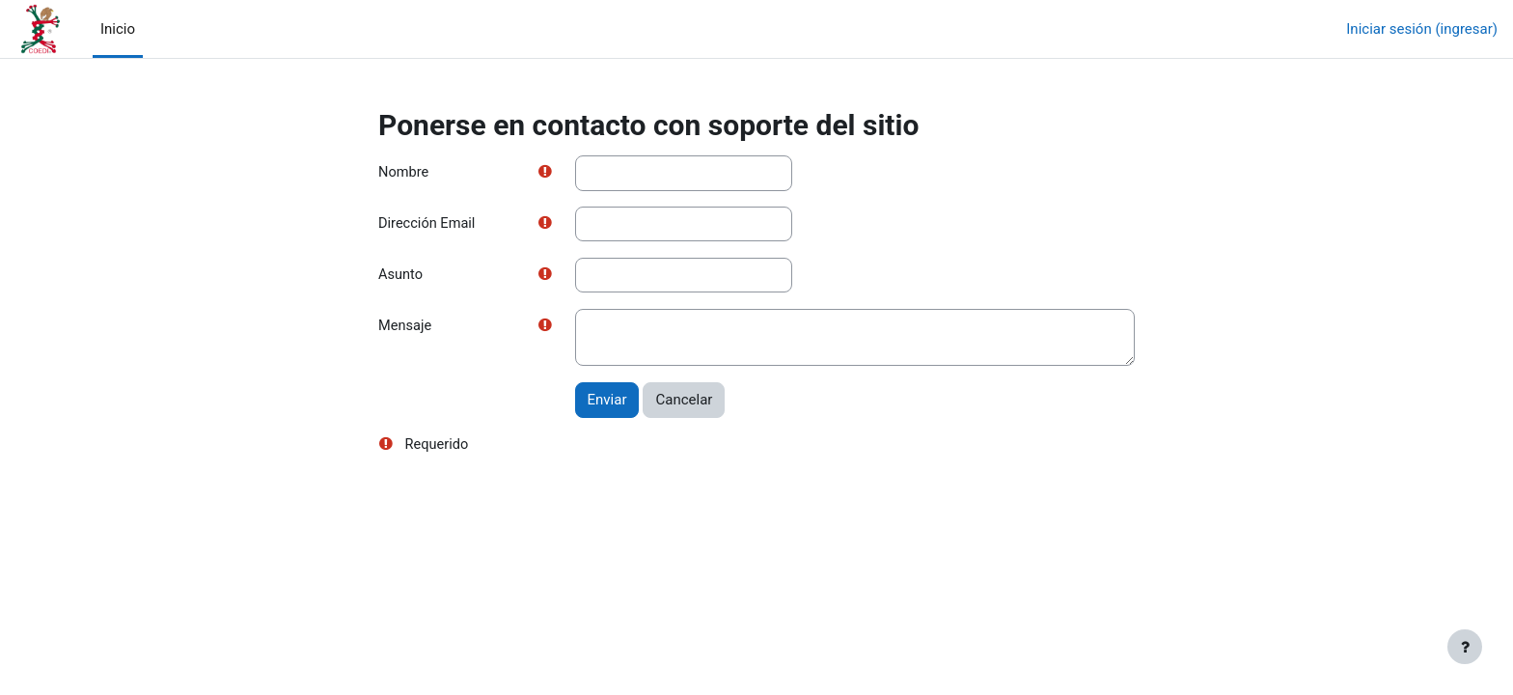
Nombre (404, 172)
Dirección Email (428, 225)
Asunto (401, 276)
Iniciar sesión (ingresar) (1422, 29)
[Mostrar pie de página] (1464, 646)
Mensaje (405, 328)
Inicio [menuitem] (117, 29)
